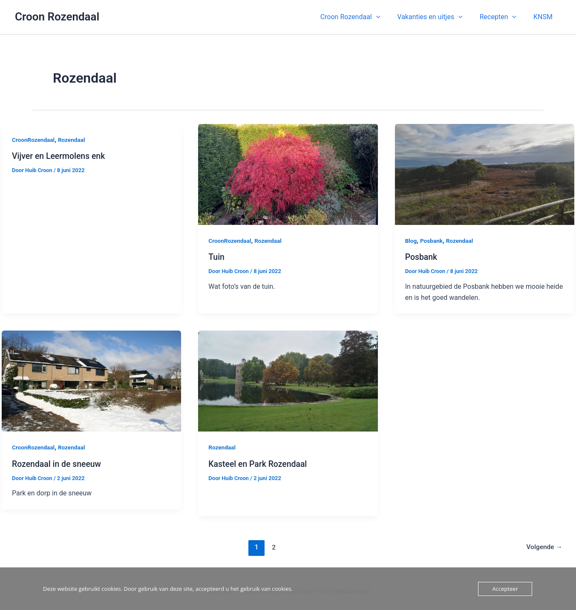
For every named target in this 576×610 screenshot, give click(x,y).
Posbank (432, 240)
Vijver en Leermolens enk (60, 156)
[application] (388, 17)
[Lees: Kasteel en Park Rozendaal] (287, 381)
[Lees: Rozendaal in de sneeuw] (91, 381)
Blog (411, 240)
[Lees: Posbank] (484, 174)
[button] (362, 17)
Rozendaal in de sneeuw (58, 463)
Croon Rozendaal (57, 16)
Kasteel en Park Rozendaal (259, 463)
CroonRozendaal (34, 139)
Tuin (216, 257)
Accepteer (505, 589)
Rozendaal (73, 139)
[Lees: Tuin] (287, 174)
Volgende (543, 547)
